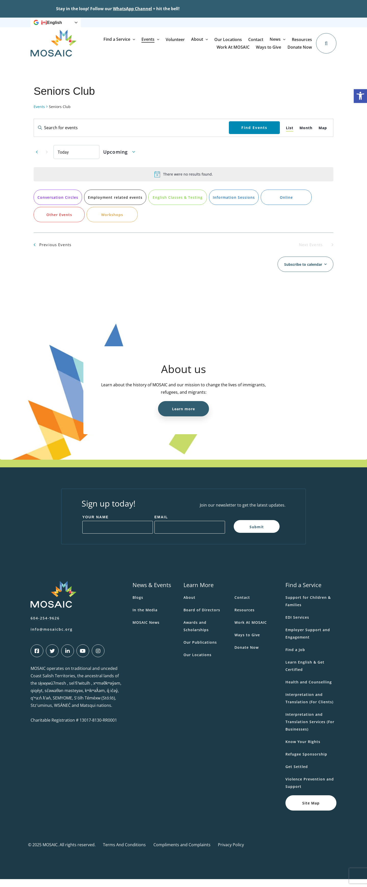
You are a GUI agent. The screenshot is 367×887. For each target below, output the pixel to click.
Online (286, 205)
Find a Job (295, 657)
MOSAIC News (146, 630)
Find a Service (165, 51)
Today (63, 160)
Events (196, 51)
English (51, 26)
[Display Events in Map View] (323, 135)
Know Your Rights (302, 749)
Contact (304, 51)
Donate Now (303, 26)
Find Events (254, 135)
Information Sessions (234, 205)
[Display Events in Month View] (305, 135)
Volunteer (223, 51)
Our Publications (200, 650)
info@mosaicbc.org (52, 637)
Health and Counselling (308, 689)
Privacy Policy (231, 852)
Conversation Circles (57, 205)
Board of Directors (202, 617)
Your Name (95, 525)
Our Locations (277, 51)
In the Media (145, 617)
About (246, 51)
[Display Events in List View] (289, 135)
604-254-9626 (45, 626)
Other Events (59, 222)
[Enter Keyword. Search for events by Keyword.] (131, 135)
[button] (360, 96)
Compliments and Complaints (182, 852)
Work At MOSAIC (223, 26)
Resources (195, 26)
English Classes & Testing (178, 205)
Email (161, 525)
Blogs (138, 605)
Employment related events (115, 205)
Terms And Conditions (124, 852)
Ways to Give (254, 26)
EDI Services (297, 625)
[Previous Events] (37, 160)
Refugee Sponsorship (306, 762)
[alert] (183, 182)
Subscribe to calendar (303, 272)
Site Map (311, 810)
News (171, 26)
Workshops (112, 222)
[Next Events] (47, 160)
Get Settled (296, 774)
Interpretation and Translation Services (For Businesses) (309, 729)
